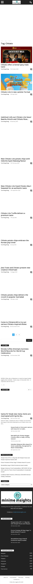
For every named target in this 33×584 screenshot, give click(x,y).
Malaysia (3, 553)
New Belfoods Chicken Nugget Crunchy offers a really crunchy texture (20, 437)
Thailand (3, 558)
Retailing (27, 577)
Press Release (4, 556)
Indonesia (3, 561)
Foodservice (16, 579)
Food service (4, 569)
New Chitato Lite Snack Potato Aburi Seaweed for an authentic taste (16, 187)
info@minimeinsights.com (19, 512)
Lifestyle (3, 566)
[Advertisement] (16, 21)
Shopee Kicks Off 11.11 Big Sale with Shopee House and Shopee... (21, 523)
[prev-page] (2, 385)
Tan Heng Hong (5, 69)
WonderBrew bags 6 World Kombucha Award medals (14, 465)
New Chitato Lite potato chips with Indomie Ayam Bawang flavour (15, 160)
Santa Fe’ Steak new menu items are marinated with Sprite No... (16, 415)
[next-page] (4, 385)
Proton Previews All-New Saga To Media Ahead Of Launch (15, 462)
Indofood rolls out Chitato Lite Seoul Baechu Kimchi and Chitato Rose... (16, 118)
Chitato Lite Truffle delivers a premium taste (13, 214)
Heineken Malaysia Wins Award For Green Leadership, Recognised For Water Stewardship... (21, 445)
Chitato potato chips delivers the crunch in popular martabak (14, 296)
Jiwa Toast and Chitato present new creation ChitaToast (15, 269)
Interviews (20, 577)
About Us (6, 577)
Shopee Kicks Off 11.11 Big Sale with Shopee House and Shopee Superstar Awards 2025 (15, 458)
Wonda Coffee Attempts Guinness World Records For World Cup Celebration (15, 351)
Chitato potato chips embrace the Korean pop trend (15, 241)
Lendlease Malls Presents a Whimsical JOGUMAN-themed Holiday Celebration (16, 475)
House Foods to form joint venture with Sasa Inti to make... (21, 428)
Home (2, 40)
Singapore (3, 563)
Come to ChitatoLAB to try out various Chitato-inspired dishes (14, 323)
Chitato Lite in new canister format (15, 92)
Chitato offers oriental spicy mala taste (14, 66)
